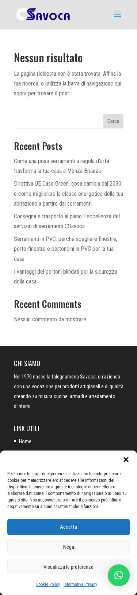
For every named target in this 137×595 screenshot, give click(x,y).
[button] (126, 459)
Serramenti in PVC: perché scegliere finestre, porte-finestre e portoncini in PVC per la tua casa (65, 248)
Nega (68, 547)
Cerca (113, 121)
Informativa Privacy (80, 584)
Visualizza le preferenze (68, 567)
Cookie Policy (48, 584)
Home (25, 441)
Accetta (68, 527)
